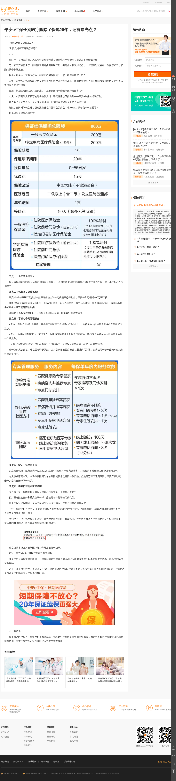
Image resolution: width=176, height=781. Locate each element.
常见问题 (74, 736)
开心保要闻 (18, 761)
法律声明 (45, 761)
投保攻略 (18, 20)
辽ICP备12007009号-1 (10, 773)
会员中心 (146, 2)
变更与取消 (29, 741)
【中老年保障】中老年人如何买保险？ (80, 672)
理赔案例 (51, 741)
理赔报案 (51, 736)
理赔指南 (51, 732)
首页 (28, 11)
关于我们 (5, 761)
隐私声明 (74, 741)
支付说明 (5, 736)
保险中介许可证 (101, 773)
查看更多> (153, 182)
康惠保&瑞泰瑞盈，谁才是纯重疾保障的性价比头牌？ (110, 672)
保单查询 (28, 732)
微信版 (56, 761)
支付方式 (5, 732)
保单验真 (28, 736)
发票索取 (74, 732)
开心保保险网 (10, 11)
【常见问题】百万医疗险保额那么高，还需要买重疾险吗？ (19, 672)
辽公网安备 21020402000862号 (35, 773)
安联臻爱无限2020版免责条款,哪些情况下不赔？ (49, 672)
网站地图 (32, 761)
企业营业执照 (115, 773)
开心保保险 (6, 20)
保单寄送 (28, 745)
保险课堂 (79, 11)
